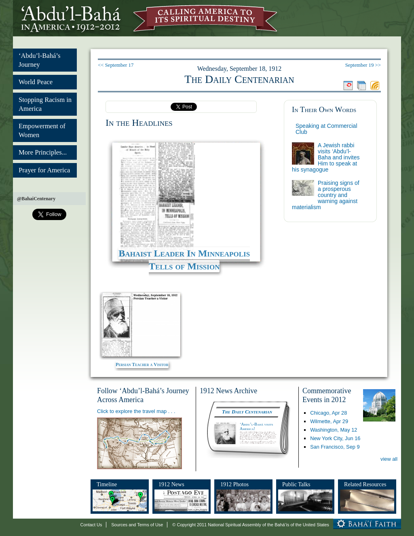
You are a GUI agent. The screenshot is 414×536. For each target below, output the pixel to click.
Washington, (333, 430)
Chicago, (328, 413)
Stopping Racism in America (45, 104)
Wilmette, (329, 421)
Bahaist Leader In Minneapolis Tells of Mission (184, 259)
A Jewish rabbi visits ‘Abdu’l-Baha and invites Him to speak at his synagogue (326, 157)
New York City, (335, 438)
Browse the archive (361, 85)
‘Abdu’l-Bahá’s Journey (39, 60)
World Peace (36, 82)
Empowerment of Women (42, 130)
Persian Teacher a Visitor (142, 364)
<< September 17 (115, 65)
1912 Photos (234, 484)
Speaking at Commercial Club (326, 129)
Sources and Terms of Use (137, 524)
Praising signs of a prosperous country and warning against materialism (325, 195)
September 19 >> (363, 65)
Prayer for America (44, 170)
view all (388, 459)
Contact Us (91, 524)
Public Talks (296, 484)
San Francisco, (334, 447)
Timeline (107, 484)
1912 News (171, 484)
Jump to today (348, 85)
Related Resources (365, 484)
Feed (375, 85)
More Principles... (43, 152)
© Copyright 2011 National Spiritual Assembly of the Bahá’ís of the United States (250, 524)
